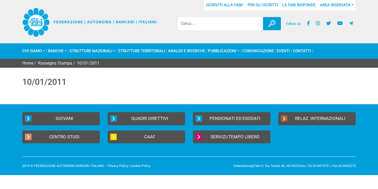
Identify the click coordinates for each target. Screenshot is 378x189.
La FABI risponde (299, 5)
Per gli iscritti (263, 5)
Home (27, 63)
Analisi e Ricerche (186, 51)
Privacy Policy (118, 166)
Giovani (49, 118)
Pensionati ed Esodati (228, 118)
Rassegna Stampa (55, 63)
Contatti (302, 51)
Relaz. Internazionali (313, 118)
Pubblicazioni (222, 51)
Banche (56, 51)
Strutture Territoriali (141, 51)
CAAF (132, 137)
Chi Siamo (32, 51)
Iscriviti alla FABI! (224, 5)
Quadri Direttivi (139, 118)
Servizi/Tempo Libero (228, 137)
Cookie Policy (140, 166)
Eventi (283, 51)
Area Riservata (335, 5)
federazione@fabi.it (247, 166)
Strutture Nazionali (91, 51)
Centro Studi (52, 137)
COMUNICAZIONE (258, 51)
